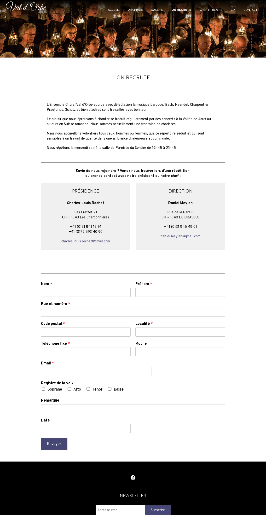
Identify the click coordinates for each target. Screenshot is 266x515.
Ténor (97, 389)
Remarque (50, 400)
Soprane (54, 389)
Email (47, 363)
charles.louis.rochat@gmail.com (85, 241)
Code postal (53, 324)
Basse (119, 389)
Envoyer (54, 444)
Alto (77, 389)
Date (45, 420)
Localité (144, 324)
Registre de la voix (57, 383)
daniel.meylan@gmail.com (180, 236)
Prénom (143, 284)
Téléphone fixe (55, 343)
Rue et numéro (55, 304)
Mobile (141, 343)
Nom (46, 284)
